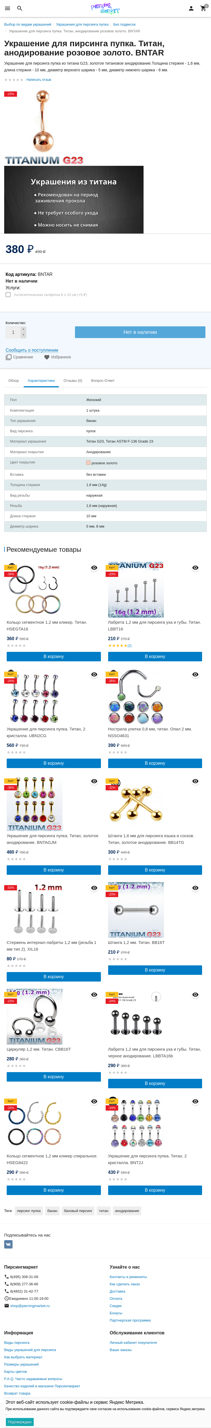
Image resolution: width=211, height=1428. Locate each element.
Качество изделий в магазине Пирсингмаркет (42, 1386)
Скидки (116, 1306)
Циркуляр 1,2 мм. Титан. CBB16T (39, 1049)
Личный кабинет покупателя (133, 1342)
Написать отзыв (38, 80)
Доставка (117, 1291)
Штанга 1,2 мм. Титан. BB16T (136, 942)
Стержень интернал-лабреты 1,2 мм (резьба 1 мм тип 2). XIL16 (51, 945)
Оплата (116, 1298)
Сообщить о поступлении (32, 350)
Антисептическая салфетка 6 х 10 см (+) (50, 295)
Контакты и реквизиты (128, 1277)
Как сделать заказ (125, 1284)
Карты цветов (15, 1371)
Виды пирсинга (17, 1342)
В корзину (53, 656)
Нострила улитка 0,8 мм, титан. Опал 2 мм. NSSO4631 (150, 732)
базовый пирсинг (78, 1211)
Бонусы (116, 1313)
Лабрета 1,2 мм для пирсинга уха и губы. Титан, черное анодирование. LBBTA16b (154, 1052)
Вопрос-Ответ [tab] (103, 380)
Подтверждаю (19, 1422)
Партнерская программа (130, 1320)
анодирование (127, 1211)
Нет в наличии (140, 332)
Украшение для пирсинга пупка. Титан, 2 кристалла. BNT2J (147, 1159)
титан (103, 1211)
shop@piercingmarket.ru (30, 1306)
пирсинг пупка (29, 1211)
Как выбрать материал (23, 1357)
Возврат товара (17, 1393)
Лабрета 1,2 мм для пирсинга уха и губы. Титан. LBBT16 (154, 625)
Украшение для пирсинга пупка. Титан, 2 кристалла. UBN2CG (46, 732)
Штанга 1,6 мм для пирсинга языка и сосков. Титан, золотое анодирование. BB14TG (151, 839)
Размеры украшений (21, 1364)
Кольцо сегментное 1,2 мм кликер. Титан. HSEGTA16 (47, 625)
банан (52, 1211)
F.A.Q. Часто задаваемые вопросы (33, 1379)
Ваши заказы (121, 1350)
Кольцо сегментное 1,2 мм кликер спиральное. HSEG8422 (52, 1159)
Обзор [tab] (13, 380)
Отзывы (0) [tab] (73, 380)
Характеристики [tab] (41, 380)
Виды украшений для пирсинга (30, 1350)
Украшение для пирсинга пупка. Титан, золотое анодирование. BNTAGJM (52, 839)
